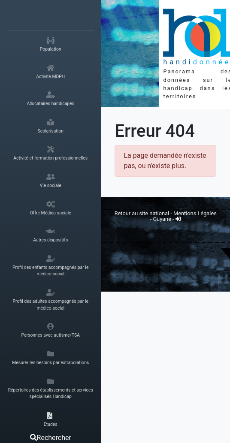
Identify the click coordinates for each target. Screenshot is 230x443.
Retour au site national (142, 213)
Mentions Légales (195, 213)
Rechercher (50, 438)
